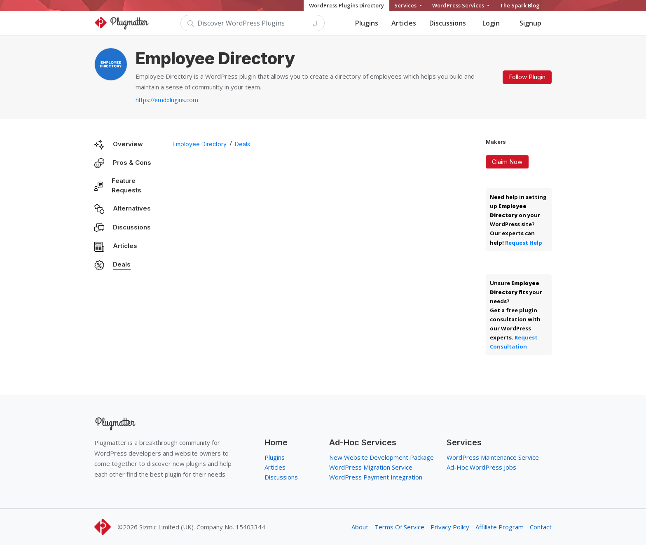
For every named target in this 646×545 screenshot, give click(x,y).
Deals (122, 264)
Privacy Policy (450, 527)
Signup (530, 23)
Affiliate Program (499, 527)
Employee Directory (200, 143)
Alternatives (132, 208)
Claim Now (507, 162)
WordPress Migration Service (370, 467)
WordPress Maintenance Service (493, 457)
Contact (541, 527)
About (359, 527)
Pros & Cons (132, 162)
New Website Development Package (381, 457)
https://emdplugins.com (167, 100)
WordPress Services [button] (458, 5)
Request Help (523, 242)
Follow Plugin (527, 77)
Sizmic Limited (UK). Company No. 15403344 (202, 527)
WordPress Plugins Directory (346, 5)
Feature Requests (126, 185)
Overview (128, 144)
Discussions (447, 23)
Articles (403, 23)
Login (491, 23)
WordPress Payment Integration (375, 477)
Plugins (366, 23)
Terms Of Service (399, 527)
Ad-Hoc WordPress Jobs (481, 467)
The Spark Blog (520, 5)
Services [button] (406, 5)
